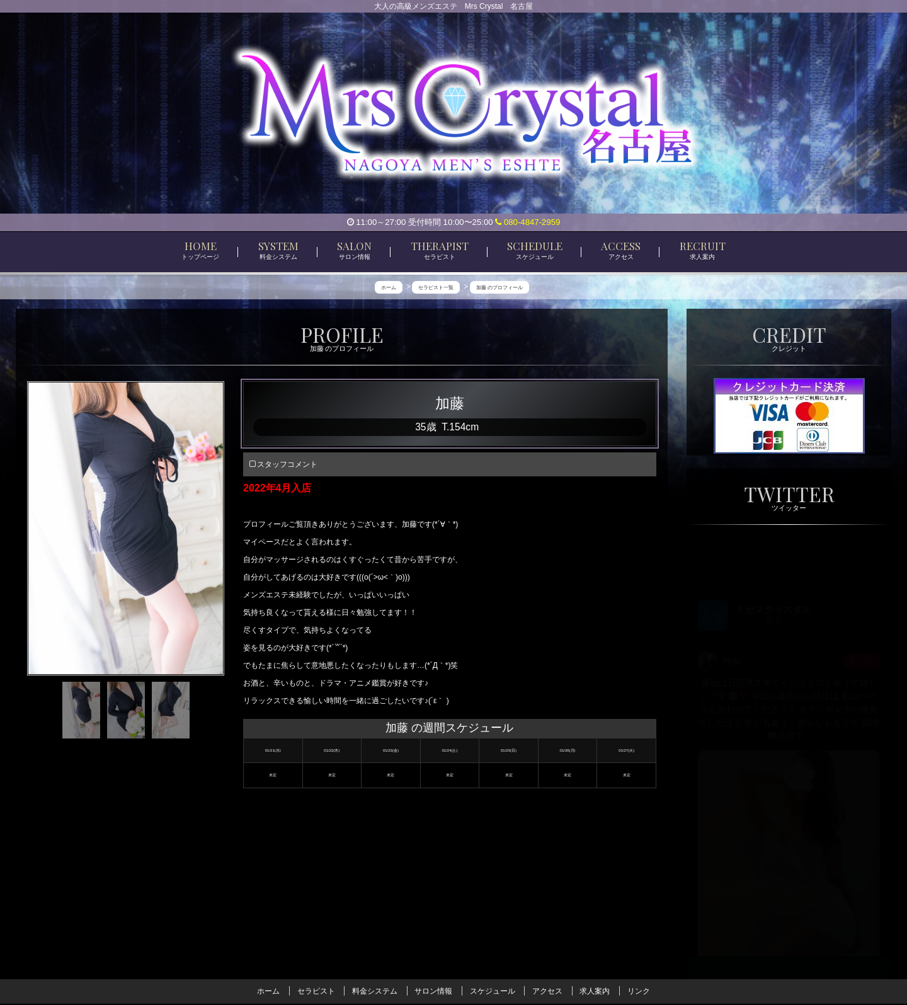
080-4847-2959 (527, 222)
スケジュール (492, 991)
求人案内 (594, 991)
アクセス (547, 991)
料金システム (374, 991)
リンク (638, 991)
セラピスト (316, 991)
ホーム (268, 991)
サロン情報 (433, 991)
